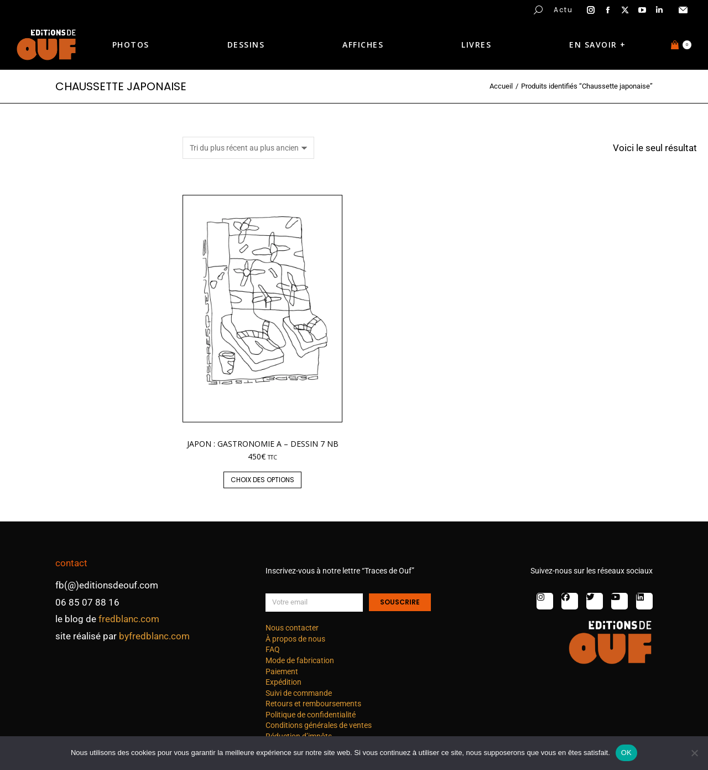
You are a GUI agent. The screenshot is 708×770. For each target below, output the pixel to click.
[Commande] (248, 148)
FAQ (273, 649)
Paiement (282, 671)
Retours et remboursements (313, 703)
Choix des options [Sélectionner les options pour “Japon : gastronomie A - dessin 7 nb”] (262, 479)
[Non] (694, 752)
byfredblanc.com (154, 636)
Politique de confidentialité (311, 714)
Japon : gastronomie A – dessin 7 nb (263, 443)
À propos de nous (295, 638)
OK (626, 752)
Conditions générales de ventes (319, 725)
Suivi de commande (299, 693)
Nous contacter (292, 627)
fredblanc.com (128, 618)
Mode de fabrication (300, 660)
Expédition (283, 682)
